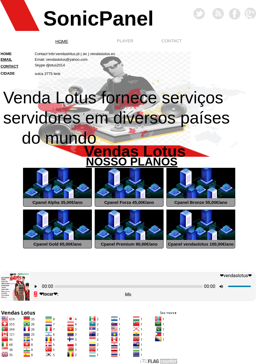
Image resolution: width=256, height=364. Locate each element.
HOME (61, 41)
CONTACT (172, 40)
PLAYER (125, 40)
